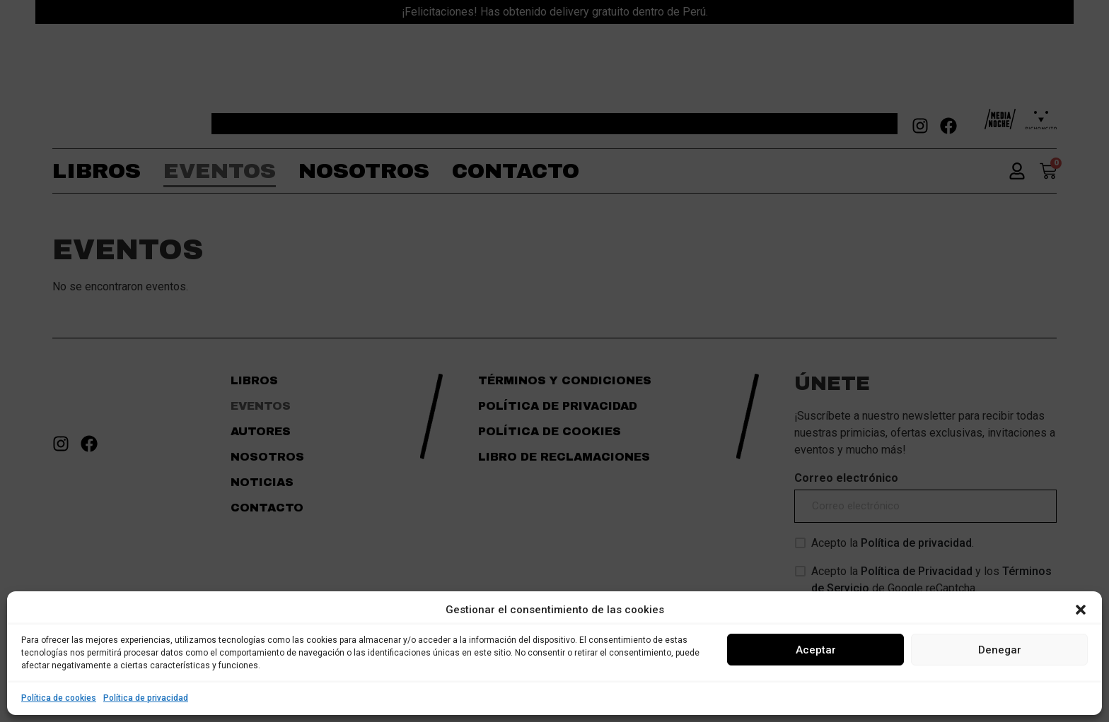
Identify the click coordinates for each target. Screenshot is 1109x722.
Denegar (999, 650)
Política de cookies (58, 698)
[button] (1081, 610)
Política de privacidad (145, 698)
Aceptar (816, 650)
